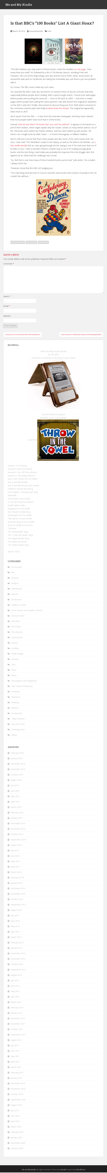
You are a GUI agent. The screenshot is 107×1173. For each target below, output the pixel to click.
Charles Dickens (17, 243)
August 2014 (16, 845)
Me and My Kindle (18, 5)
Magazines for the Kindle (19, 509)
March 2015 (16, 807)
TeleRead (12, 529)
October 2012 (17, 964)
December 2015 (18, 764)
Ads (13, 573)
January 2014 (16, 883)
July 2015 (15, 786)
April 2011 (15, 1062)
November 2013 (18, 894)
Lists (49, 32)
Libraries (15, 659)
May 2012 (15, 992)
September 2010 (18, 1100)
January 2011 (16, 1078)
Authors (14, 594)
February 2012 (17, 1008)
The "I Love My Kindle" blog (20, 535)
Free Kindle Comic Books (19, 499)
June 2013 (15, 921)
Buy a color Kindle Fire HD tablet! (22, 479)
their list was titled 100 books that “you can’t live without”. (44, 125)
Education (15, 622)
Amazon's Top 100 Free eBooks (22, 473)
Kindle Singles (17, 654)
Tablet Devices (18, 719)
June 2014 (15, 856)
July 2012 (15, 981)
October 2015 (17, 775)
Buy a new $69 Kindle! (17, 483)
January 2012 (16, 1013)
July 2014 (15, 851)
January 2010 (16, 1138)
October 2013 (17, 899)
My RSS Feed (14, 552)
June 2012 (15, 986)
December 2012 (18, 954)
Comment (8, 264)
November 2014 (18, 829)
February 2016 (17, 753)
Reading (15, 703)
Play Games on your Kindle (20, 519)
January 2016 (16, 759)
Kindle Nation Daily (16, 506)
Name (7, 297)
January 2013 (16, 948)
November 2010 (18, 1089)
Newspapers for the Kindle (20, 516)
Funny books (17, 638)
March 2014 (16, 872)
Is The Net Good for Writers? (21, 502)
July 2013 (15, 916)
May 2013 (15, 927)
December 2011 (18, 1019)
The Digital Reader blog (18, 539)
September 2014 (18, 840)
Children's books (18, 605)
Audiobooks (16, 589)
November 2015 (18, 769)
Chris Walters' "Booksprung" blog (23, 492)
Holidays (15, 649)
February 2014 (17, 878)
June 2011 (15, 1051)
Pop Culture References (22, 687)
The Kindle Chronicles (17, 542)
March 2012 (16, 1002)
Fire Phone (16, 627)
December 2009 (18, 1143)
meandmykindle (36, 32)
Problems (15, 692)
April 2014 (15, 867)
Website (7, 316)
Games (14, 643)
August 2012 (16, 975)
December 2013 (18, 889)
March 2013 (16, 937)
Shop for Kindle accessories (20, 525)
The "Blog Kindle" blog (18, 532)
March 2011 (16, 1067)
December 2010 (18, 1084)
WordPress (80, 1170)
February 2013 (17, 943)
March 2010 (16, 1127)
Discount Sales (18, 616)
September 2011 (18, 1035)
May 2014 (15, 862)
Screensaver (16, 714)
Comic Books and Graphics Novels (26, 611)
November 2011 (18, 1024)
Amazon (15, 578)
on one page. (80, 69)
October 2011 (17, 1029)
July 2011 (15, 1046)
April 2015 (15, 802)
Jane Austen (43, 243)
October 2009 (17, 1149)
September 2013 (18, 905)
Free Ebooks (17, 632)
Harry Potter (31, 243)
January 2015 (16, 818)
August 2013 (16, 910)
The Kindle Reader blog (18, 545)
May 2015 (15, 797)
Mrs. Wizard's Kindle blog (19, 512)
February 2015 (17, 813)
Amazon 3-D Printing (17, 466)
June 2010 (15, 1116)
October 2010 (17, 1094)
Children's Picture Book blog (20, 489)
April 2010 (15, 1122)
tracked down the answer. (57, 109)
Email (6, 306)
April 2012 (15, 997)
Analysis (15, 584)
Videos (14, 735)
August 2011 (16, 1040)
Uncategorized (17, 730)
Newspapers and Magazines (24, 681)
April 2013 (15, 932)
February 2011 (17, 1073)
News (13, 676)
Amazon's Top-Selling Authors (21, 476)
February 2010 (17, 1132)
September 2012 (18, 970)
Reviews (15, 708)
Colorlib (63, 1170)
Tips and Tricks (18, 724)
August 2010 (16, 1105)
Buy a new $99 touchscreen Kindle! (23, 486)
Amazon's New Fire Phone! (20, 469)
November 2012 (18, 959)
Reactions (15, 697)
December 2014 (18, 824)
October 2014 (17, 834)
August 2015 (16, 780)
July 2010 (15, 1111)
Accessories (16, 567)
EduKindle (12, 496)
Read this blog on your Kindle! (21, 522)
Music (14, 670)
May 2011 (15, 1057)
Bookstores (16, 600)
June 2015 (15, 791)
